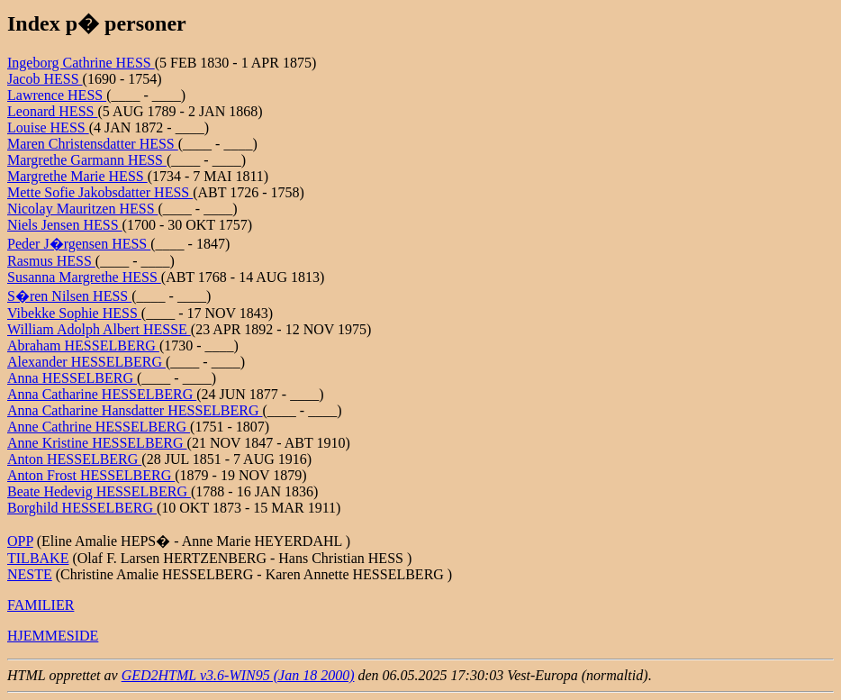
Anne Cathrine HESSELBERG (98, 426)
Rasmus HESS (51, 260)
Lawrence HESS (56, 95)
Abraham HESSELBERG (83, 345)
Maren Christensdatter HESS (92, 143)
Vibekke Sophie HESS (74, 313)
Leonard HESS (52, 111)
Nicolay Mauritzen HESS (82, 208)
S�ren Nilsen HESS (69, 296)
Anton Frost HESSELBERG (91, 475)
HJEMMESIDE (52, 635)
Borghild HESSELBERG (82, 507)
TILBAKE (37, 558)
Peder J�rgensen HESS (78, 243)
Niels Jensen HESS (64, 224)
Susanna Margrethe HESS (84, 277)
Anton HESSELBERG (74, 459)
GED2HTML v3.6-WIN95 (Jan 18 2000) (238, 675)
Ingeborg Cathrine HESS (81, 62)
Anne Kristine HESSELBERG (97, 442)
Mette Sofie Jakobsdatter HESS (100, 192)
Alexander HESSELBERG (86, 361)
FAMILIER (40, 605)
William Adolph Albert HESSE (99, 329)
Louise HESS (48, 127)
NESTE (29, 574)
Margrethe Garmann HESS (87, 160)
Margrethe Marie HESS (77, 176)
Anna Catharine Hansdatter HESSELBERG (135, 410)
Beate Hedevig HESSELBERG (99, 491)
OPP (20, 541)
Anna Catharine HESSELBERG (101, 394)
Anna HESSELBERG (72, 378)
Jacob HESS (45, 78)
